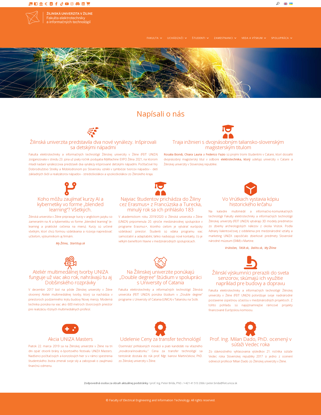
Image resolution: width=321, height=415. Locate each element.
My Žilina (62, 243)
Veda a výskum (254, 38)
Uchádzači (177, 38)
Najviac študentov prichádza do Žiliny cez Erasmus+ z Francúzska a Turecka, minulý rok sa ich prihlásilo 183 (160, 204)
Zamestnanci (225, 38)
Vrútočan (231, 248)
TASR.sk (244, 248)
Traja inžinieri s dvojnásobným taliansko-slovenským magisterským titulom (228, 144)
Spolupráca (282, 38)
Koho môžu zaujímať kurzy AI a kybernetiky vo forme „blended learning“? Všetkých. (70, 204)
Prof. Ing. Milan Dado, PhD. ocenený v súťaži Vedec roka (251, 342)
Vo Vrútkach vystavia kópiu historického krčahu (250, 201)
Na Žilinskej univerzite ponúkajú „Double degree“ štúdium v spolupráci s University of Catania (160, 277)
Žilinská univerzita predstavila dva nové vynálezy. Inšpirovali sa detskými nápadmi (93, 144)
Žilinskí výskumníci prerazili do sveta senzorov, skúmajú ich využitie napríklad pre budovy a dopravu (250, 278)
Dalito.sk (256, 248)
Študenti (200, 38)
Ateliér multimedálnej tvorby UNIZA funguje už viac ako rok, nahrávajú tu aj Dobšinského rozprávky (70, 277)
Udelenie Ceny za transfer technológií (160, 339)
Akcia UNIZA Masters (70, 339)
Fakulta (155, 38)
